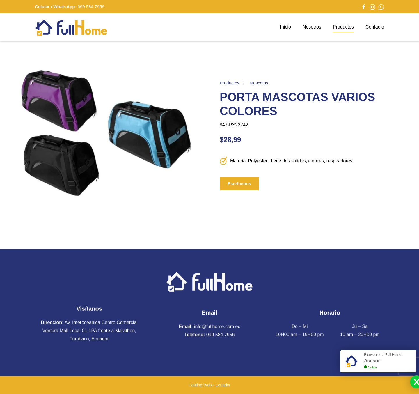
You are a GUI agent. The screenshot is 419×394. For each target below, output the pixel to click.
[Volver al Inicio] (71, 27)
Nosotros (312, 26)
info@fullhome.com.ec (217, 325)
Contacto (374, 26)
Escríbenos (239, 183)
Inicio (285, 26)
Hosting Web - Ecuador (209, 385)
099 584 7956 (91, 6)
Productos (343, 26)
